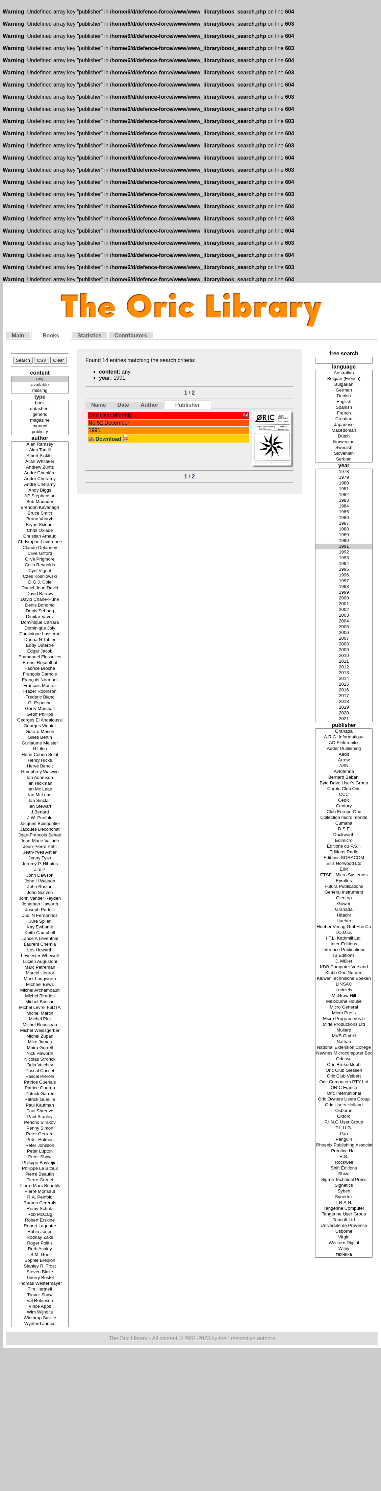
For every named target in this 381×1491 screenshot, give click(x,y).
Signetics (343, 1185)
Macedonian (343, 430)
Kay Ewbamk (39, 927)
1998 (343, 587)
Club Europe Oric (343, 812)
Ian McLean (39, 795)
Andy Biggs (39, 490)
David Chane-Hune (39, 599)
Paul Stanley (39, 1117)
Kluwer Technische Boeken (343, 978)
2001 (343, 604)
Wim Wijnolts (39, 1312)
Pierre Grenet (39, 1180)
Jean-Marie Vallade (39, 841)
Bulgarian (343, 384)
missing (39, 391)
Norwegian (343, 442)
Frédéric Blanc (39, 697)
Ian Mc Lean (39, 789)
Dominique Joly (39, 628)
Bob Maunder (39, 502)
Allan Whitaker (39, 462)
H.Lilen (39, 749)
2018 (343, 702)
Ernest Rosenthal (39, 663)
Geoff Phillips (39, 714)
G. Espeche (39, 703)
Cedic (343, 800)
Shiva (343, 1174)
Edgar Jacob (39, 651)
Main (18, 335)
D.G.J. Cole (39, 582)
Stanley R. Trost (39, 1266)
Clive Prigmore (39, 559)
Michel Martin (39, 1013)
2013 (343, 673)
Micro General (343, 1007)
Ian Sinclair (39, 801)
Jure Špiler (39, 921)
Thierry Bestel (39, 1278)
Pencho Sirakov (39, 1123)
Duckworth (343, 835)
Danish (343, 396)
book (39, 403)
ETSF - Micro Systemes (343, 875)
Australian (343, 373)
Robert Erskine (39, 1220)
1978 (343, 472)
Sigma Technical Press (343, 1180)
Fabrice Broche (39, 668)
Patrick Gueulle (39, 1100)
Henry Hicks (39, 760)
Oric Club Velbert (343, 1076)
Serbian (343, 459)
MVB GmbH (343, 1036)
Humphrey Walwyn (39, 772)
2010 (343, 656)
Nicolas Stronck (39, 1059)
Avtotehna (343, 772)
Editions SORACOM (343, 858)
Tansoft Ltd (343, 1220)
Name (98, 405)
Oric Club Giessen (343, 1070)
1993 (343, 558)
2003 (343, 615)
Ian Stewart (39, 806)
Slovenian (343, 453)
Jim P (39, 870)
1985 (343, 512)
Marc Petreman (39, 967)
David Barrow (39, 594)
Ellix (343, 869)
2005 (343, 627)
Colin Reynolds (39, 565)
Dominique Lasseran (39, 634)
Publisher (187, 405)
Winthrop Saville (39, 1318)
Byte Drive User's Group (343, 783)
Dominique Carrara (39, 622)
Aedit (343, 754)
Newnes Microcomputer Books (343, 1053)
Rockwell (343, 1162)
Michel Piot (39, 1019)
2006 (343, 633)
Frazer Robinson (39, 691)
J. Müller (343, 961)
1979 (343, 477)
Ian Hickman (39, 783)
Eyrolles (343, 881)
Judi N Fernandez (39, 916)
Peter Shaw (39, 1157)
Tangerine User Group (343, 1214)
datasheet (39, 409)
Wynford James (39, 1324)
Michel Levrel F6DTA (39, 1008)
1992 (343, 552)
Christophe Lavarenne (39, 542)
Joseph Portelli (39, 910)
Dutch (343, 436)
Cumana (343, 823)
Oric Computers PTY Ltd (343, 1082)
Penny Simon (39, 1128)
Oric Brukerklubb (343, 1065)
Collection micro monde (343, 818)
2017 (343, 696)
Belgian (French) (343, 379)
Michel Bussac (39, 1002)
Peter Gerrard (39, 1134)
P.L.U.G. (343, 1128)
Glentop (343, 898)
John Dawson (39, 875)
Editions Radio (343, 852)
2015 (343, 684)
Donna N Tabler (39, 640)
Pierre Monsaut (39, 1191)
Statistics (89, 335)
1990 (343, 541)
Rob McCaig (39, 1214)
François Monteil (39, 686)
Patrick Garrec (39, 1094)
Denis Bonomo (39, 605)
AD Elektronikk (343, 743)
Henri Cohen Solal (39, 755)
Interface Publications (343, 950)
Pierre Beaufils (39, 1174)
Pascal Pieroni (39, 1077)
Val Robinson (39, 1301)
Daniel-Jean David (39, 588)
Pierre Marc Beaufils (39, 1186)
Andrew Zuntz (39, 467)
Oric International (343, 1093)
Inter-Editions (343, 944)
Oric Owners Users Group (343, 1099)
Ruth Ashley (39, 1249)
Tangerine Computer (343, 1208)
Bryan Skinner (39, 525)
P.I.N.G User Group (343, 1122)
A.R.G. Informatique (343, 737)
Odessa (343, 1059)
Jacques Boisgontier (39, 824)
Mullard (343, 1030)
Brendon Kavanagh (39, 508)
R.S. (343, 1157)
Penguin (343, 1139)
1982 (343, 495)
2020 (343, 713)
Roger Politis (39, 1243)
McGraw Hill (343, 996)
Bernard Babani (343, 777)
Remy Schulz (39, 1209)
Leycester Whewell (39, 956)
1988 (343, 529)
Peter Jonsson (39, 1146)
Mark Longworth (39, 979)
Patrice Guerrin (39, 1088)
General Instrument (343, 892)
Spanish (343, 407)
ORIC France (343, 1088)
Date (123, 405)
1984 (343, 506)
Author (149, 405)
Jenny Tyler (39, 858)
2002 (343, 610)
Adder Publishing (343, 749)
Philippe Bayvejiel (39, 1163)
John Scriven (39, 893)
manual (39, 426)
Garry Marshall (39, 709)
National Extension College (343, 1047)
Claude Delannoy (39, 548)
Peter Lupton (39, 1151)
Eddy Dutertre (39, 645)
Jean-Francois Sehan (39, 835)
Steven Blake (39, 1272)
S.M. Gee (39, 1255)
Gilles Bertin (39, 737)
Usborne (343, 1231)
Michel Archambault (39, 990)
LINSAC (343, 984)
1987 (343, 523)
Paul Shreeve (39, 1111)
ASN (343, 766)
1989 (343, 535)
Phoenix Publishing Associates (343, 1145)
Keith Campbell (39, 933)
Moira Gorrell (39, 1048)
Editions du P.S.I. (343, 846)
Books (51, 335)
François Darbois (39, 674)
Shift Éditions (343, 1168)
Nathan (343, 1042)
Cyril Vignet (39, 571)
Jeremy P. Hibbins (39, 864)
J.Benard (39, 812)
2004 (343, 621)
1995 (343, 569)
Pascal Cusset (39, 1071)
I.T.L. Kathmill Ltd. (343, 938)
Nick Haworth (39, 1054)
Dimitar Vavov (39, 617)
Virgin (343, 1237)
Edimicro (343, 841)
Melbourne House (343, 1001)
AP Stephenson (39, 496)
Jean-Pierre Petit (39, 847)
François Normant (39, 680)
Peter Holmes (39, 1140)
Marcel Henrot (39, 973)
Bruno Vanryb (39, 519)
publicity (39, 432)
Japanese (343, 425)
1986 (343, 518)
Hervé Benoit (39, 766)
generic (39, 415)
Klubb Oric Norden (343, 973)
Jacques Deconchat (39, 829)
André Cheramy (39, 479)
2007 (343, 638)
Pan (343, 1134)
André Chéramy (39, 485)
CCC (343, 795)
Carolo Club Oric (343, 789)
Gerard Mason (39, 732)
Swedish (343, 448)
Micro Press (343, 1013)
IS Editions (343, 956)
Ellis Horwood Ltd (343, 864)
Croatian (343, 419)
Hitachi (343, 915)
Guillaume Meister (39, 743)
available (39, 385)
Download (112, 439)
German (343, 390)
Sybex (343, 1191)
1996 (343, 575)
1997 (343, 581)
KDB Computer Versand (343, 967)
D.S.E (343, 829)
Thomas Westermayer (39, 1283)
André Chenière (39, 473)
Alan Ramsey (39, 444)
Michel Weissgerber (39, 1031)
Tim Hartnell (39, 1289)
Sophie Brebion (39, 1260)
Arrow (343, 760)
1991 (343, 546)
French (343, 413)
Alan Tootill (39, 450)
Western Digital (343, 1243)
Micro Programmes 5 (343, 1019)
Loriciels (343, 990)
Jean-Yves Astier (39, 852)
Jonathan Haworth (39, 904)
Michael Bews (39, 985)
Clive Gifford (39, 554)
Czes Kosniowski (39, 576)
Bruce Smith (39, 513)
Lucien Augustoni (39, 962)
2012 (343, 667)
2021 (343, 719)
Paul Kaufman (39, 1105)
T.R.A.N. (343, 1203)
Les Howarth (39, 950)
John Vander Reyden (39, 898)
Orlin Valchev (39, 1065)
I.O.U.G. (343, 933)
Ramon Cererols (39, 1203)
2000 (343, 598)
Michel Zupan (39, 1036)
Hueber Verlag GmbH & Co (343, 927)
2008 (343, 644)
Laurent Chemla (39, 944)
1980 (343, 483)
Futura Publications (343, 887)
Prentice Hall (343, 1151)
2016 (343, 690)
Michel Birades (39, 996)
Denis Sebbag (39, 611)
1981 (343, 489)
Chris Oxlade (39, 531)
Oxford (343, 1116)
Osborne (343, 1111)
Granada (343, 731)
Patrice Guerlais (39, 1082)
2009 (343, 650)
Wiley (343, 1249)
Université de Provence (343, 1226)
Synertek (343, 1197)
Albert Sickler (39, 456)
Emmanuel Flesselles (39, 657)
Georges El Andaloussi (39, 720)
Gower (343, 904)
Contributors (131, 335)
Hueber (343, 921)
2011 (343, 661)
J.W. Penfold (39, 818)
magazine (39, 420)
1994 (343, 564)
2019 (343, 707)
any (39, 379)
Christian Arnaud (39, 536)
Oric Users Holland (343, 1105)
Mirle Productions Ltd (343, 1024)
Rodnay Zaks (39, 1237)
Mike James (39, 1042)
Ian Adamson (39, 778)
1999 (343, 592)
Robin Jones (39, 1232)
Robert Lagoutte (39, 1226)
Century (343, 806)
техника (343, 1254)
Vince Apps (39, 1306)
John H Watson (39, 881)
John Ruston (39, 887)
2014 (343, 679)
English (343, 402)
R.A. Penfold (39, 1197)
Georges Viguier (39, 726)
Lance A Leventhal (39, 939)
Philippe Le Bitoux (39, 1169)
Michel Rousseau (39, 1025)
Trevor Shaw (39, 1295)
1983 (343, 500)
